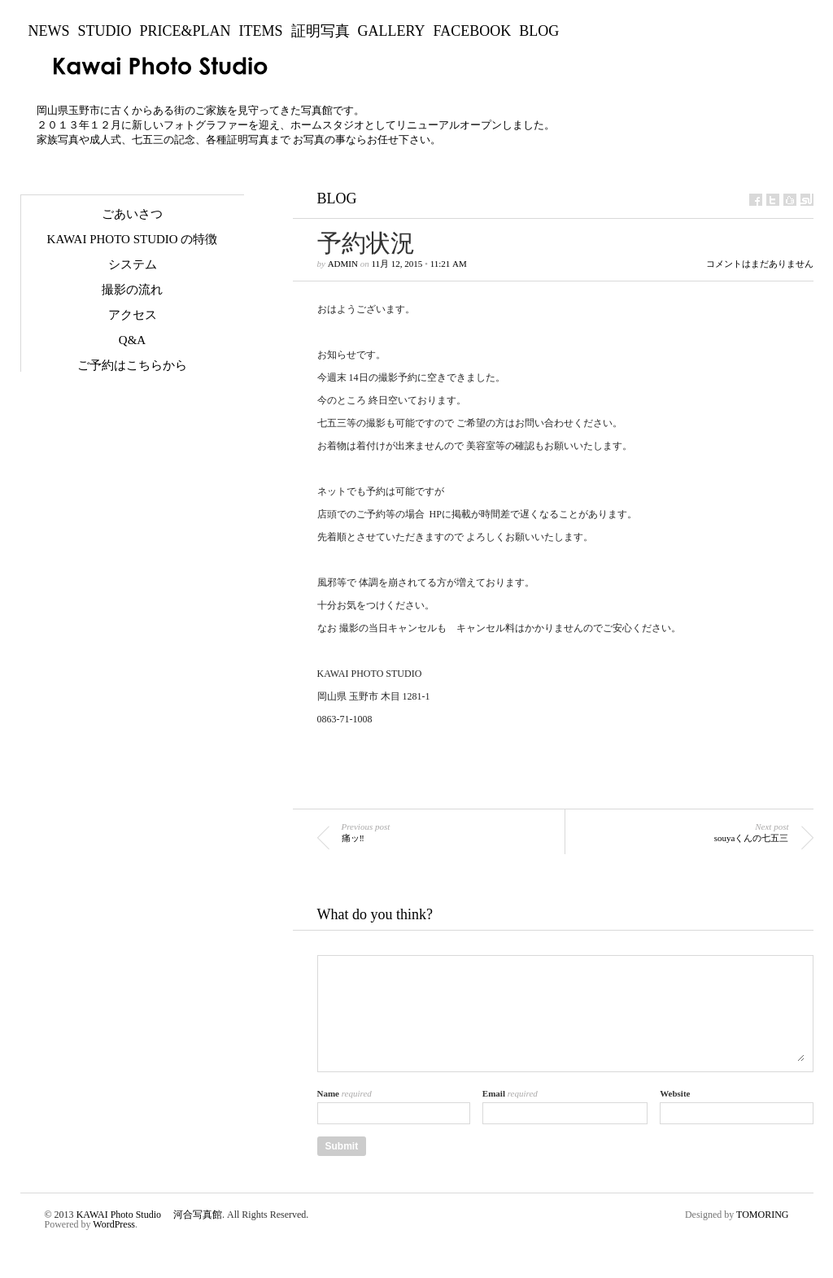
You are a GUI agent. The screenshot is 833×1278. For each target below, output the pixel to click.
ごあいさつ (132, 213)
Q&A (132, 340)
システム (132, 264)
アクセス (132, 314)
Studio (105, 31)
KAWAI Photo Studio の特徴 (132, 239)
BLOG (539, 31)
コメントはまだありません (759, 264)
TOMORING (762, 1214)
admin (343, 263)
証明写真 (320, 31)
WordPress (114, 1224)
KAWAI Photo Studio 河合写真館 (149, 1214)
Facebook (473, 31)
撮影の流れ (132, 289)
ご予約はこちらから (132, 365)
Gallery (391, 31)
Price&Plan (185, 31)
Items (261, 31)
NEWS (49, 31)
